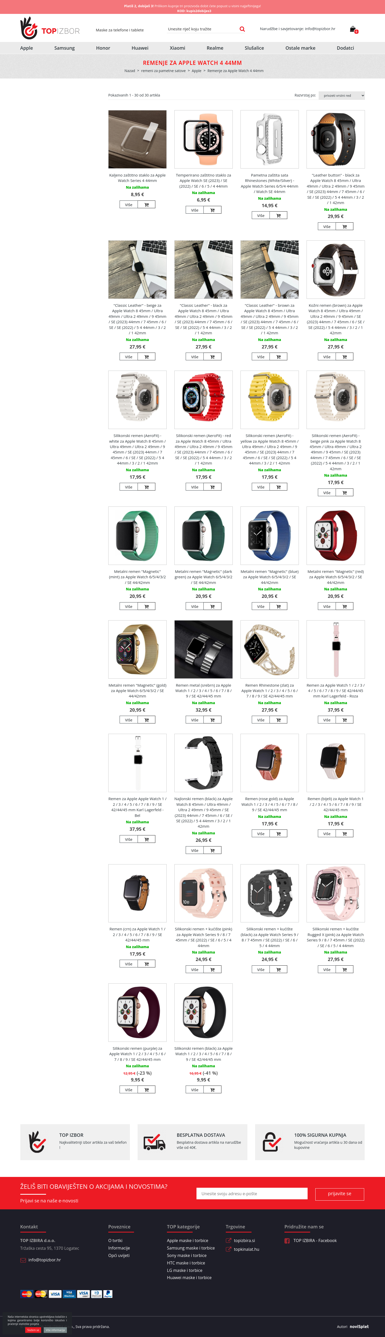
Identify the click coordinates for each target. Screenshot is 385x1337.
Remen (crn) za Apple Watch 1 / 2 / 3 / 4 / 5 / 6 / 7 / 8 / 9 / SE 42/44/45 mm (137, 934)
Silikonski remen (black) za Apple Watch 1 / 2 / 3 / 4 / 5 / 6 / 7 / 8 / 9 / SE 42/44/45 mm (203, 1054)
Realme (215, 47)
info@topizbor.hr (45, 1260)
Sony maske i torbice (187, 1255)
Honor (103, 47)
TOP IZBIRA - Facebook (310, 1240)
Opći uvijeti (119, 1255)
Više (128, 204)
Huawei (140, 47)
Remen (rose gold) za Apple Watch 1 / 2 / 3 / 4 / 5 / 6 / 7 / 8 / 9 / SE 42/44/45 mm (269, 804)
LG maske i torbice (184, 1270)
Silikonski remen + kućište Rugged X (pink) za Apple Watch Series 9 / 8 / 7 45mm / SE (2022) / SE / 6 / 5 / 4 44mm (335, 937)
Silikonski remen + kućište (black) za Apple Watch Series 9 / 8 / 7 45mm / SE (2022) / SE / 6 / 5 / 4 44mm (269, 937)
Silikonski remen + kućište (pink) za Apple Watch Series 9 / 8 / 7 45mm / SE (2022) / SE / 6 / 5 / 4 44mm (203, 937)
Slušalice (254, 47)
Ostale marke (300, 47)
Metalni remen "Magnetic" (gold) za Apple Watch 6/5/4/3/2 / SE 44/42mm (137, 691)
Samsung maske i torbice (191, 1248)
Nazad (129, 70)
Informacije (119, 1248)
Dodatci (345, 47)
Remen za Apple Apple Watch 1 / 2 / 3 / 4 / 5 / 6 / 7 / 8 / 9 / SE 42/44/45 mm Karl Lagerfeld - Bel (137, 807)
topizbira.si (244, 1240)
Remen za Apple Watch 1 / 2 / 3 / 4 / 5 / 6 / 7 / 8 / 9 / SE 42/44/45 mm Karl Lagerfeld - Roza (336, 691)
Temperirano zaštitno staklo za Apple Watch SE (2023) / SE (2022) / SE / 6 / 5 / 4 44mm (203, 180)
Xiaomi (177, 47)
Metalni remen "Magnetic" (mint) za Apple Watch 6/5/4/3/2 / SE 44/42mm (137, 577)
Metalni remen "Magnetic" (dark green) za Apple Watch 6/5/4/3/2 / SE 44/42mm (203, 577)
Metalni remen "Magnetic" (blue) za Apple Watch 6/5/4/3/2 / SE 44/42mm (269, 577)
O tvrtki (115, 1240)
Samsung (64, 47)
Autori (351, 1326)
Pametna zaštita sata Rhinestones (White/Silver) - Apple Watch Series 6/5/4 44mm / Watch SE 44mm (269, 183)
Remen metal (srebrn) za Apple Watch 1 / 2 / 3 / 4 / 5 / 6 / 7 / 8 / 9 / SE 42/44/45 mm (203, 691)
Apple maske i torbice (187, 1240)
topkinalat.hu (246, 1249)
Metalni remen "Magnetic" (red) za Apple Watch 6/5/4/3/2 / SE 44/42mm (336, 577)
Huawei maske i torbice (189, 1277)
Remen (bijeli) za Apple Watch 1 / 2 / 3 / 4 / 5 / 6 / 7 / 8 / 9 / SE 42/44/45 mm (336, 804)
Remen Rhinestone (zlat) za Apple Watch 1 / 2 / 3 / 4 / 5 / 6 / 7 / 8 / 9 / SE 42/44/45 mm (269, 691)
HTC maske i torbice (186, 1263)
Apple (26, 47)
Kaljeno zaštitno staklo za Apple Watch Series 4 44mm (137, 177)
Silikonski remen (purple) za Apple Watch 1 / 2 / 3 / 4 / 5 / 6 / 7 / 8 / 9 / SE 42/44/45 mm (137, 1054)
